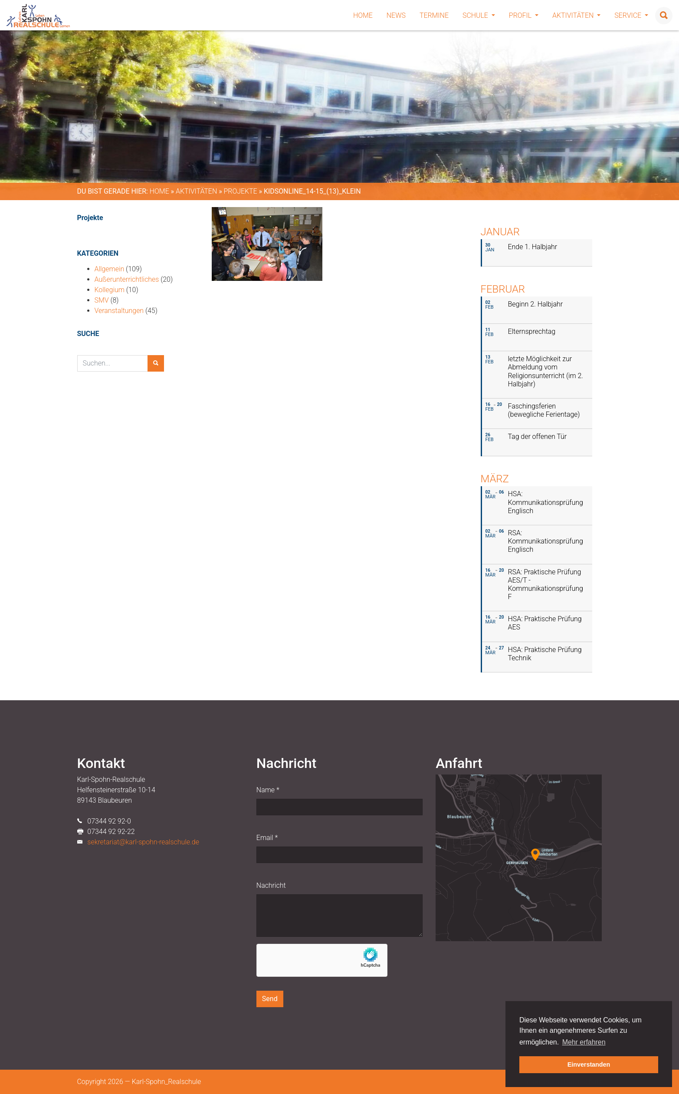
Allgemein (110, 269)
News (396, 15)
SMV (102, 300)
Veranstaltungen (119, 310)
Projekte (240, 191)
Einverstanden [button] (588, 1064)
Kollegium (110, 290)
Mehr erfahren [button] (584, 1042)
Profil (523, 15)
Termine (434, 15)
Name (267, 790)
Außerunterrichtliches (127, 279)
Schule (479, 15)
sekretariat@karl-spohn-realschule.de (143, 842)
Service (631, 15)
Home (363, 15)
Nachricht (271, 885)
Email (267, 838)
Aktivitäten (576, 15)
